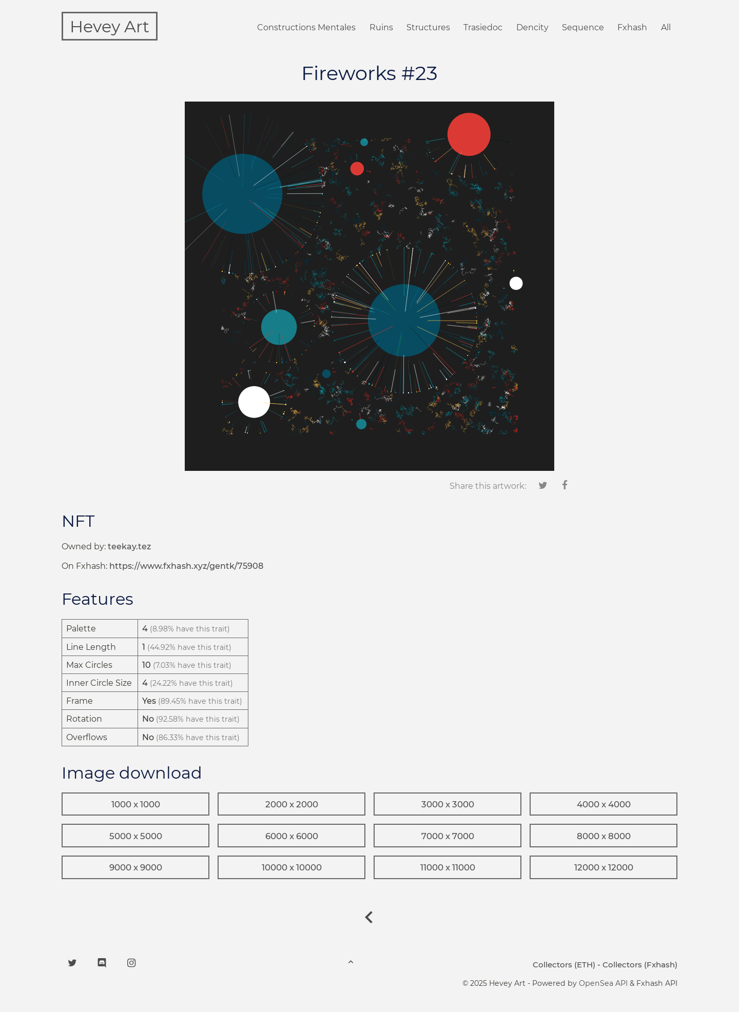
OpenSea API (603, 983)
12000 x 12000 (603, 867)
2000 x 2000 (291, 804)
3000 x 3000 (447, 804)
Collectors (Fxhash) (639, 964)
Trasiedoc (482, 27)
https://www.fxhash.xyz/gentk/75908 (186, 566)
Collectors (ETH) (564, 964)
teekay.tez (129, 546)
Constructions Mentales (306, 27)
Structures (428, 27)
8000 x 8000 (604, 836)
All (666, 27)
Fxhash (632, 27)
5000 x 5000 (135, 836)
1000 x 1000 (135, 804)
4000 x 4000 (604, 804)
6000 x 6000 (291, 836)
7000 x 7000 (447, 836)
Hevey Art (109, 26)
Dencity (532, 27)
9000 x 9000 (135, 867)
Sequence (583, 27)
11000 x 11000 (447, 867)
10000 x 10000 (292, 867)
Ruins (381, 27)
